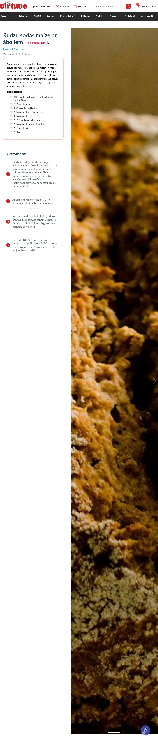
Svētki (99, 16)
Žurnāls (80, 6)
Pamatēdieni (67, 16)
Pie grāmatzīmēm (37, 42)
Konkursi (63, 6)
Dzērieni (129, 16)
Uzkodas (23, 16)
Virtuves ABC (41, 6)
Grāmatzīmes (147, 6)
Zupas (50, 16)
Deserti (114, 16)
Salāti (37, 16)
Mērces (85, 16)
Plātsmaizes (18, 49)
